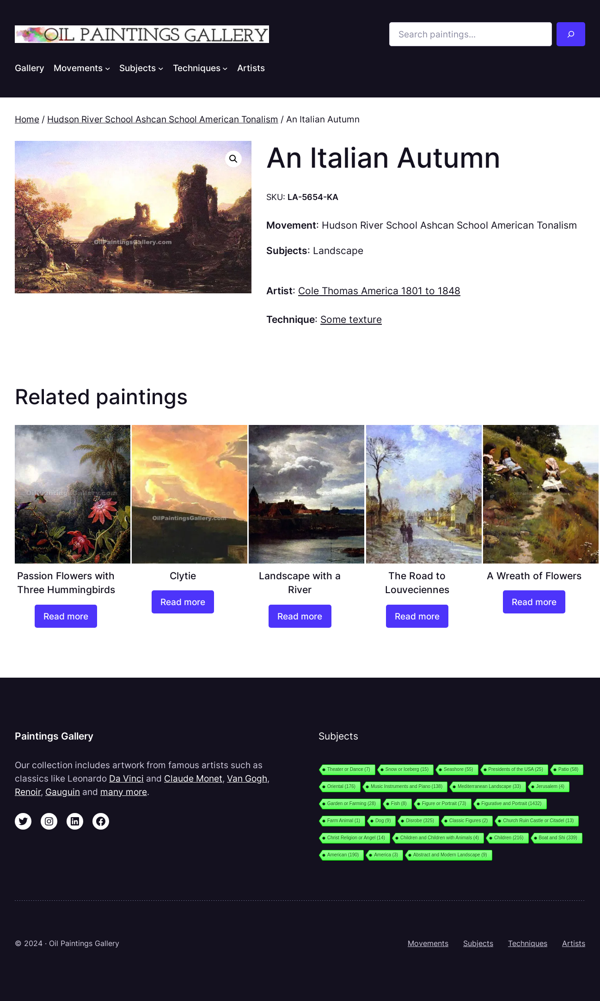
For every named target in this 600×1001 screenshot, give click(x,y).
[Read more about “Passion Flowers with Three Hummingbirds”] (66, 616)
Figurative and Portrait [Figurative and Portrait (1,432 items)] (512, 803)
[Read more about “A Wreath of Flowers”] (534, 601)
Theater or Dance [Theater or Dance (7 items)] (348, 769)
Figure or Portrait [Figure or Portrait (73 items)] (444, 803)
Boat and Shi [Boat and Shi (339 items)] (558, 837)
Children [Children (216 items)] (508, 837)
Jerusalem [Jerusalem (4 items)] (550, 786)
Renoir (28, 791)
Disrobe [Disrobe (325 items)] (420, 820)
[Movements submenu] (107, 68)
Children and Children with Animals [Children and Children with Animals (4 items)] (439, 837)
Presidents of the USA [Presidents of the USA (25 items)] (516, 769)
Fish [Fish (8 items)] (399, 803)
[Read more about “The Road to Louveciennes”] (417, 616)
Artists (573, 943)
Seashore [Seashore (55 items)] (458, 769)
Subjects (478, 943)
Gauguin (62, 791)
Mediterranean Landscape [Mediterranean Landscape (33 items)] (489, 786)
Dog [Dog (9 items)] (383, 820)
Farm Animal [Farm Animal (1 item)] (343, 820)
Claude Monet (193, 778)
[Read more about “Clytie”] (183, 601)
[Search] (571, 34)
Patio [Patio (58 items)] (568, 769)
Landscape (338, 250)
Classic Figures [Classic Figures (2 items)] (468, 820)
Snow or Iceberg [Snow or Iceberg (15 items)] (407, 769)
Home (27, 119)
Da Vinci (126, 778)
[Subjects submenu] (161, 68)
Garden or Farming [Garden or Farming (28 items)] (351, 803)
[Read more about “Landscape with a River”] (300, 616)
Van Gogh (247, 778)
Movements (428, 943)
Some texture (351, 319)
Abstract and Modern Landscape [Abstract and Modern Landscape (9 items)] (450, 854)
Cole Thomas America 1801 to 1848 (379, 291)
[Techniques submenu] (225, 68)
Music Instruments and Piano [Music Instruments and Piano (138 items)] (406, 786)
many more (123, 791)
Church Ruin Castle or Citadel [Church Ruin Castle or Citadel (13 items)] (538, 820)
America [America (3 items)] (386, 854)
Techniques (527, 943)
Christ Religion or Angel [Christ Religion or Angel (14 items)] (356, 837)
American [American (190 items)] (343, 854)
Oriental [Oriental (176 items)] (341, 786)
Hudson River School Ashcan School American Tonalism (162, 119)
